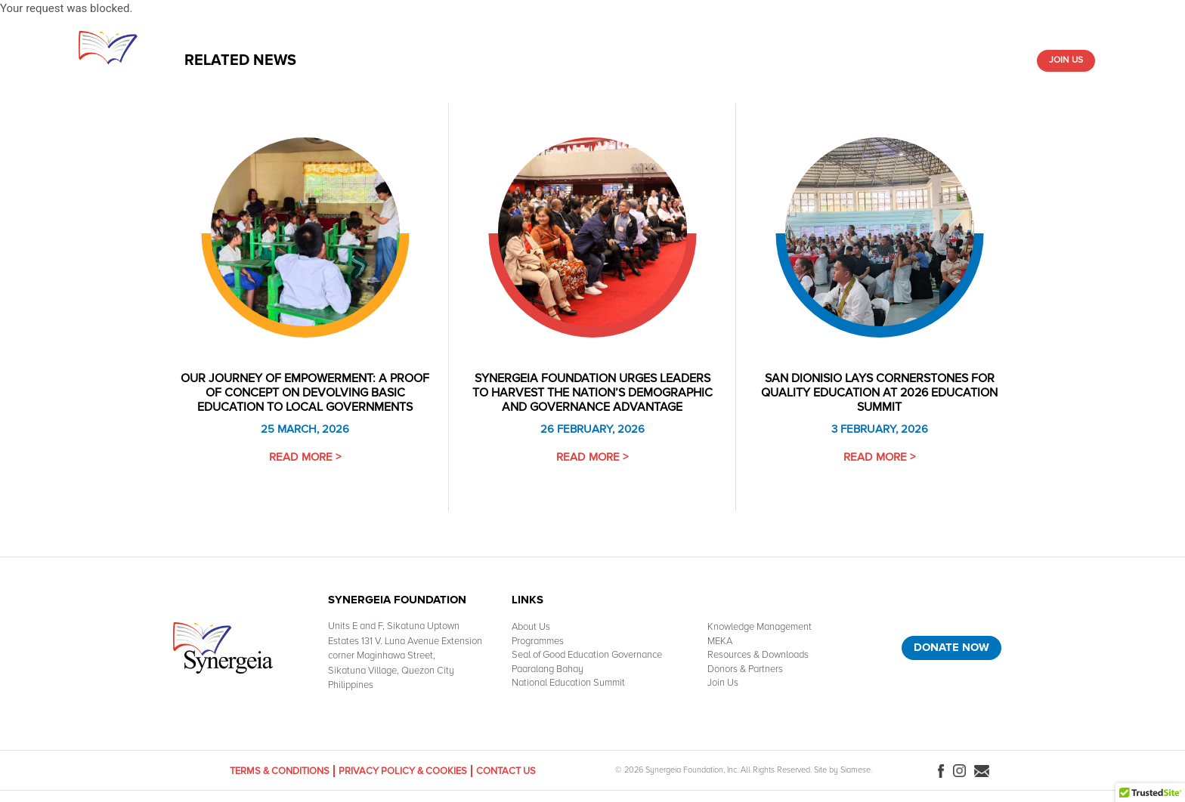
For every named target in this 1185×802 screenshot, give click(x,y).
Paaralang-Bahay (806, 60)
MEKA (719, 641)
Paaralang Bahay (547, 669)
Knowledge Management (557, 60)
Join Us (1066, 60)
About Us (391, 60)
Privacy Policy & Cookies (403, 771)
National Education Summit (568, 683)
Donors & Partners (977, 60)
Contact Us (506, 771)
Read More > (305, 457)
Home (343, 60)
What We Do (455, 60)
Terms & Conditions (280, 771)
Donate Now (951, 647)
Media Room (890, 60)
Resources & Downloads (691, 60)
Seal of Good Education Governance (587, 655)
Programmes (538, 641)
